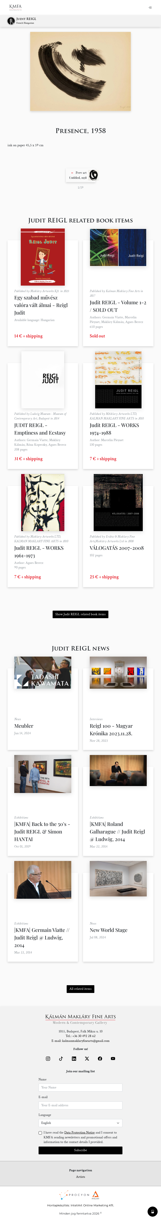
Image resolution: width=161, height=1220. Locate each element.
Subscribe (80, 1150)
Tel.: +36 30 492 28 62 (81, 1036)
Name (43, 1079)
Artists (80, 1177)
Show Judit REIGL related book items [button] (80, 614)
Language (45, 1115)
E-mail (43, 1097)
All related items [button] (80, 989)
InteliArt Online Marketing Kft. (92, 1205)
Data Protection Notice (79, 1132)
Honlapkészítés (58, 1205)
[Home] (18, 7)
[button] (80, 175)
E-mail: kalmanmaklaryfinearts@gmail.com (81, 1041)
